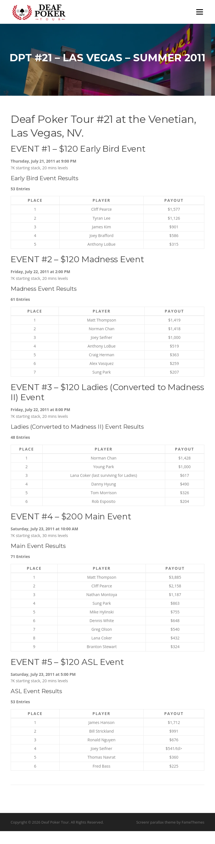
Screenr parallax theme (156, 835)
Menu (199, 12)
